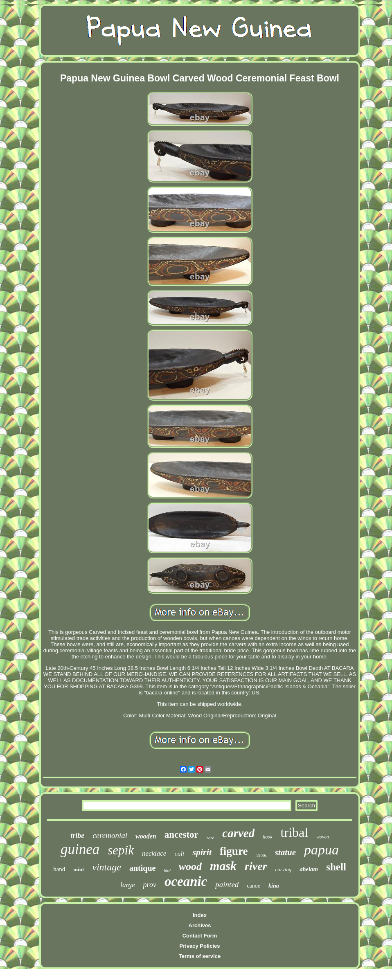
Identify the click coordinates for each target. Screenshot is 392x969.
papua (321, 849)
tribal (295, 832)
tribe (77, 836)
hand (59, 869)
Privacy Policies (199, 946)
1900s (261, 855)
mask (223, 865)
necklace (154, 853)
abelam (309, 869)
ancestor (181, 834)
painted (227, 884)
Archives (200, 925)
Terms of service (200, 956)
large (127, 885)
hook (267, 837)
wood (190, 866)
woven (322, 837)
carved (238, 833)
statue (285, 852)
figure (234, 851)
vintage (106, 867)
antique (142, 867)
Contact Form (199, 936)
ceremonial (109, 835)
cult (179, 853)
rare (210, 837)
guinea (80, 849)
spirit (201, 852)
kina (273, 886)
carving (283, 869)
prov (149, 885)
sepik (121, 850)
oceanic (185, 881)
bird (167, 870)
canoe (253, 886)
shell (336, 866)
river (256, 866)
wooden (145, 836)
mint (78, 869)
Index (200, 915)
